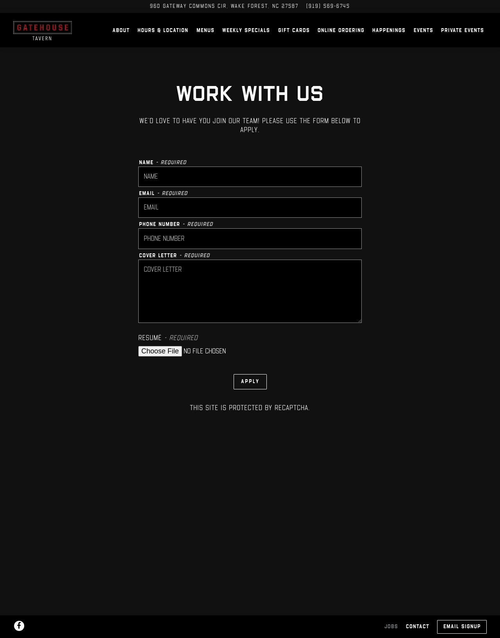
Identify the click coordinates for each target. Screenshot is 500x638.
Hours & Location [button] (163, 36)
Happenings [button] (388, 36)
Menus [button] (205, 36)
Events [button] (423, 36)
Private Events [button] (462, 36)
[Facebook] (19, 626)
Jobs (391, 626)
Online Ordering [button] (341, 36)
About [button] (121, 36)
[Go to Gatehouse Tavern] (224, 6)
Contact (417, 626)
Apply (250, 393)
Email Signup (462, 626)
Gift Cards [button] (294, 36)
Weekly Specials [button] (246, 36)
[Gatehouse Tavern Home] (60, 35)
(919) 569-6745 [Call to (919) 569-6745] (328, 6)
